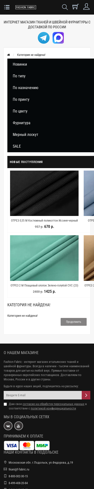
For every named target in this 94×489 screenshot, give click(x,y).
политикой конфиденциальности (53, 408)
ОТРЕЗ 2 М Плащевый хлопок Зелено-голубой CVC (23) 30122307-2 (44, 288)
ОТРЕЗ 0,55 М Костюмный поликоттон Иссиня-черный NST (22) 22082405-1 (44, 223)
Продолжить (73, 322)
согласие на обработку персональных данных (53, 404)
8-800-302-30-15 (18, 476)
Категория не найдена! (31, 55)
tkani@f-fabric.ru (19, 469)
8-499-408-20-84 (18, 483)
